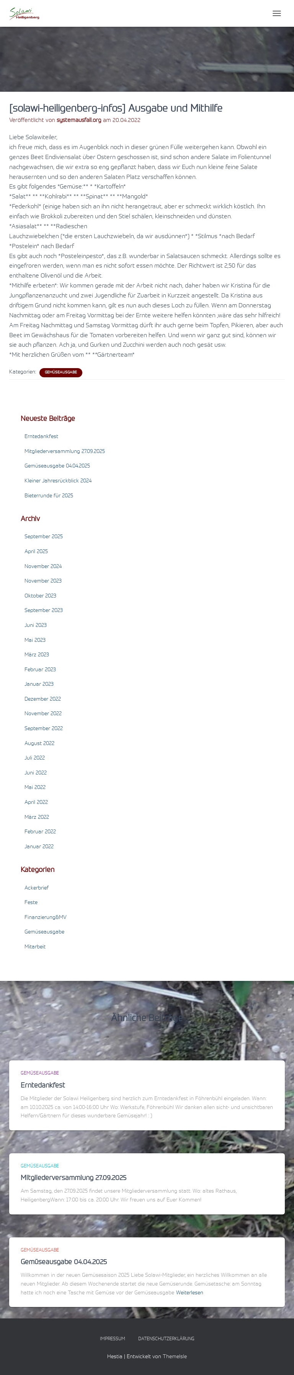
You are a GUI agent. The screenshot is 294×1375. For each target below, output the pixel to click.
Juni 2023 (35, 625)
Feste (31, 903)
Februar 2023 (40, 670)
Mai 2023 (35, 640)
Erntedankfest (41, 437)
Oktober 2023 (40, 596)
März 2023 (36, 655)
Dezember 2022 (42, 699)
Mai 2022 (35, 788)
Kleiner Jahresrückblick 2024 (57, 481)
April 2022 (36, 802)
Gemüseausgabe (61, 373)
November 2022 (43, 714)
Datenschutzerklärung (166, 1339)
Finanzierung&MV (45, 917)
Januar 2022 (39, 847)
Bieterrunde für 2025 (48, 496)
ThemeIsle (175, 1357)
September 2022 (43, 729)
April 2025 (36, 552)
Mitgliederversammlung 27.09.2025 (64, 452)
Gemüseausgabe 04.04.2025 (57, 466)
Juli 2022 (34, 758)
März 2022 (36, 817)
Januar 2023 (39, 684)
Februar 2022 (40, 832)
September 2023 (43, 611)
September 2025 (43, 537)
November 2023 (43, 581)
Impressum (112, 1339)
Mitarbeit (35, 947)
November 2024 (43, 567)
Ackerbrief (36, 888)
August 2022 (39, 744)
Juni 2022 (35, 773)
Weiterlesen (189, 1293)
